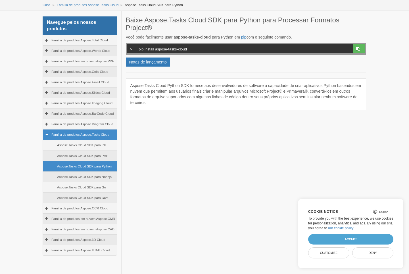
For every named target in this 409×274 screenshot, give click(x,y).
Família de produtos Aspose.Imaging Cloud (81, 103)
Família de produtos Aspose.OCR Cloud (79, 208)
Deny (373, 252)
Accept (351, 239)
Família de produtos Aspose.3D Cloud (78, 239)
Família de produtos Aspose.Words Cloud (80, 50)
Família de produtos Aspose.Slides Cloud (80, 92)
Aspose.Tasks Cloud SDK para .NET (83, 145)
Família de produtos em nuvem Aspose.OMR (83, 218)
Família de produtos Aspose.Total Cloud (79, 40)
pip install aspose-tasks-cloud (239, 48)
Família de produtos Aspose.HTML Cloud (80, 250)
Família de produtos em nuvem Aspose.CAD (82, 229)
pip (244, 37)
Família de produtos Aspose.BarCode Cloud (82, 113)
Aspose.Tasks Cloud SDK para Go (81, 187)
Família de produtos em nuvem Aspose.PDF (82, 61)
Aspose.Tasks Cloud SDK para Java (82, 197)
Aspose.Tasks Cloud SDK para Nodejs (84, 177)
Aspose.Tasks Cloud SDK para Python (84, 166)
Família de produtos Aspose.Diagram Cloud (82, 124)
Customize (329, 252)
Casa (47, 5)
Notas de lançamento (148, 62)
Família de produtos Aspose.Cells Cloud (79, 71)
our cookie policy (340, 228)
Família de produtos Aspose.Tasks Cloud (87, 5)
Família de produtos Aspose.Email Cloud (80, 82)
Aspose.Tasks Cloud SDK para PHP (82, 156)
